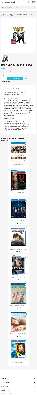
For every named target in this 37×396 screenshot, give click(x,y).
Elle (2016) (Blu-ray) (18, 192)
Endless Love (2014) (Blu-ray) (18, 334)
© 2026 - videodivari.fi (7, 394)
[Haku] (18, 7)
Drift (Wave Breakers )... (18, 362)
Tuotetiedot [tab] (15, 88)
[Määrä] (3, 78)
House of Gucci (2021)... (18, 221)
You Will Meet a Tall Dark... (19, 164)
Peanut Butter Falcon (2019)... (18, 305)
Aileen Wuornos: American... (18, 277)
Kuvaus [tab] (7, 88)
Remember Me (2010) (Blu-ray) (18, 249)
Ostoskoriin (15, 78)
